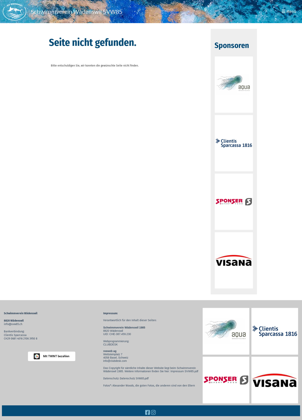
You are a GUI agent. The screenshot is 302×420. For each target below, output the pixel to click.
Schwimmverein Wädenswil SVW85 (76, 11)
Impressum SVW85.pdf (184, 371)
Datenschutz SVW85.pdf (134, 378)
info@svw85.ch (13, 324)
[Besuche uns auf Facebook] (147, 412)
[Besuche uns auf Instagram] (153, 412)
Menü (289, 11)
